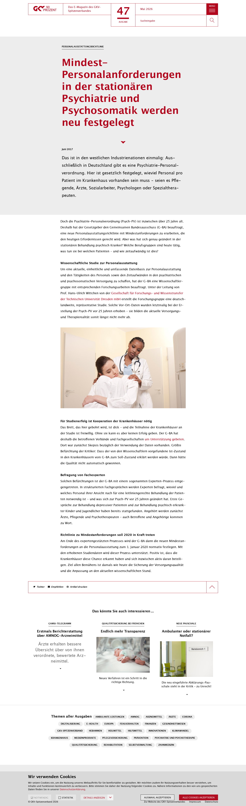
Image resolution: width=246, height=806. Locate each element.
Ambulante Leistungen (109, 717)
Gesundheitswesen (173, 724)
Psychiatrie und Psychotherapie (175, 738)
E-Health (92, 724)
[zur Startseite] (45, 9)
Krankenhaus (59, 738)
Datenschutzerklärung (72, 789)
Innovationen (157, 731)
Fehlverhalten (129, 724)
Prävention (141, 738)
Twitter (40, 587)
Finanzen (150, 724)
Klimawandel (180, 731)
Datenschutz (211, 801)
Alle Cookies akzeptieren (199, 797)
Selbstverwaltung (140, 745)
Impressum (195, 801)
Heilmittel (115, 731)
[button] (123, 15)
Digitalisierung (70, 724)
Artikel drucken (78, 587)
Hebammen (95, 731)
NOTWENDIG (41, 797)
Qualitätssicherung (84, 745)
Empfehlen (57, 587)
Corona (187, 717)
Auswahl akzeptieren (157, 797)
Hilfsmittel (135, 731)
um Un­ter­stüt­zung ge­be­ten (164, 439)
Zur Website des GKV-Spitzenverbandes (164, 801)
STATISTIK (67, 797)
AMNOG (135, 717)
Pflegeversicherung (115, 738)
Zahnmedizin (166, 745)
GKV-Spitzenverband (70, 731)
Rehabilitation (113, 745)
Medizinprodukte (85, 738)
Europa (109, 724)
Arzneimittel (154, 717)
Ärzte (172, 717)
